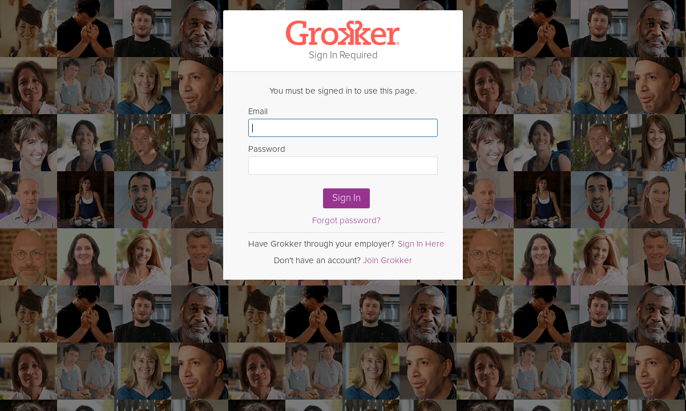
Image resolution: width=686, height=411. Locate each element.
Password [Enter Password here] (343, 159)
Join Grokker (387, 260)
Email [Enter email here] (343, 121)
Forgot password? (346, 220)
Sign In (346, 198)
